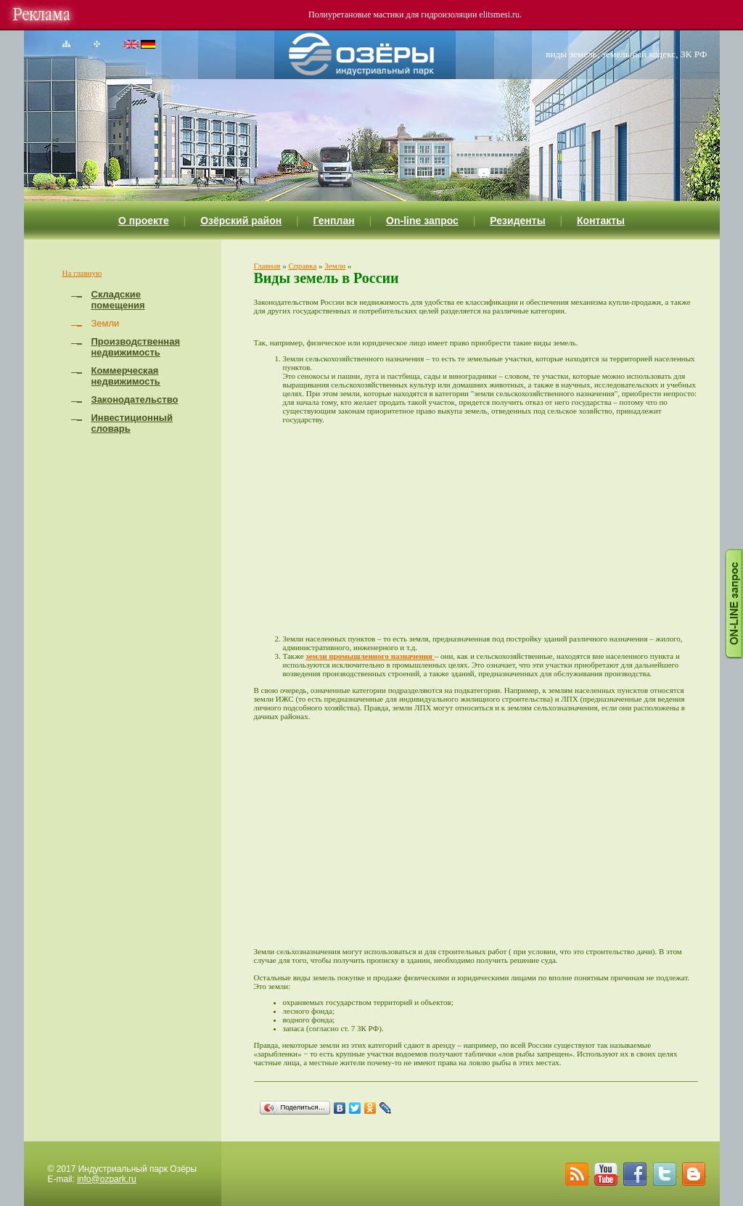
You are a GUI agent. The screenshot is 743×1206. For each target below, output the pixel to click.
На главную (82, 272)
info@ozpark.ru (106, 1179)
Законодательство (134, 399)
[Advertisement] (490, 529)
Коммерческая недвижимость (125, 376)
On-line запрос (422, 220)
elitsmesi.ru (499, 14)
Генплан (334, 220)
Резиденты (517, 220)
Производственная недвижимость (136, 347)
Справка (302, 265)
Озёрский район (241, 220)
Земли (334, 265)
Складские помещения (118, 300)
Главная (267, 265)
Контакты (601, 220)
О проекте (143, 220)
